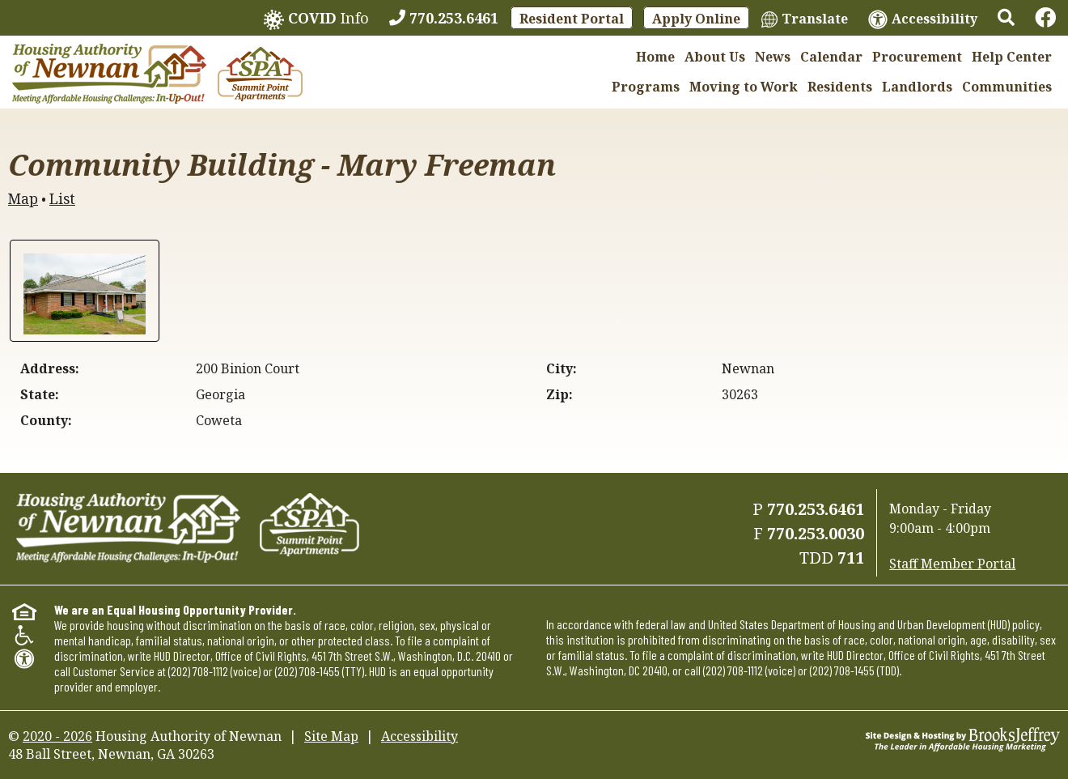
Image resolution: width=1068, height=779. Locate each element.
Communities (1007, 87)
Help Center (1012, 57)
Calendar (831, 57)
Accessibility (419, 736)
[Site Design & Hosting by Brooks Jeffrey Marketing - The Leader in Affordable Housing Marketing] (963, 738)
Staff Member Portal (952, 564)
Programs (646, 87)
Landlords (917, 87)
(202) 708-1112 (198, 671)
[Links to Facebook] (1045, 17)
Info (316, 19)
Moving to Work (743, 87)
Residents (839, 87)
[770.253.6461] (443, 17)
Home (655, 57)
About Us (714, 57)
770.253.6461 (815, 509)
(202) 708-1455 (307, 671)
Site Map (331, 736)
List (62, 198)
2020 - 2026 (57, 736)
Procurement (917, 57)
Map (23, 198)
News (772, 57)
